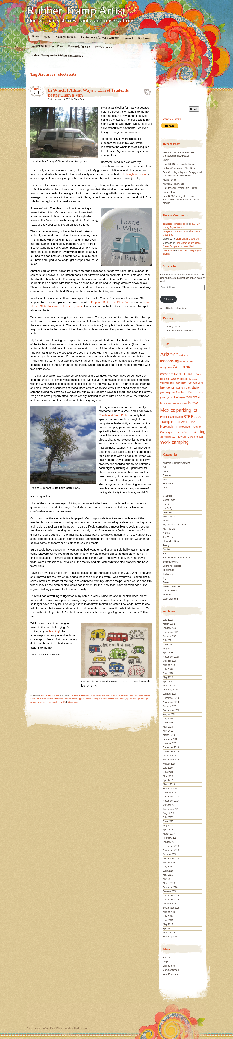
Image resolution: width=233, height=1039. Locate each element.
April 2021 (168, 652)
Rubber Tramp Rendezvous (176, 557)
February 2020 (170, 689)
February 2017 (170, 838)
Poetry (166, 545)
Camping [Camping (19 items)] (174, 379)
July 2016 (168, 866)
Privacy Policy (103, 47)
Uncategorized (170, 590)
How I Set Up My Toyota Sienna (179, 164)
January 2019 (170, 743)
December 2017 (171, 796)
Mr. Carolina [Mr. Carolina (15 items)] (173, 404)
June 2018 (168, 772)
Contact (128, 38)
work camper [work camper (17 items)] (196, 437)
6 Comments (73, 702)
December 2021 (171, 632)
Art (164, 467)
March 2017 (169, 833)
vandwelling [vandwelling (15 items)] (165, 437)
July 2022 (168, 619)
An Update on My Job (173, 184)
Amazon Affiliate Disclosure (179, 330)
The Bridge (168, 570)
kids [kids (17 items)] (172, 397)
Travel (56, 695)
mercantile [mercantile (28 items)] (193, 397)
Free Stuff (168, 483)
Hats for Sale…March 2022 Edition (180, 188)
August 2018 (169, 764)
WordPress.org (170, 974)
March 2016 (169, 883)
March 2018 (169, 784)
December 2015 (171, 895)
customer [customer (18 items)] (175, 383)
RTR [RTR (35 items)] (187, 416)
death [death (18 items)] (183, 383)
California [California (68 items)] (182, 366)
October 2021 (170, 636)
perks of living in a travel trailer (100, 699)
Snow (166, 160)
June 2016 (168, 871)
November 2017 (171, 801)
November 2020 (171, 657)
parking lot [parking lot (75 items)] (186, 410)
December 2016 (171, 846)
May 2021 (168, 648)
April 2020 (168, 681)
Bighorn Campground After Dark (179, 168)
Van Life (167, 594)
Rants (166, 553)
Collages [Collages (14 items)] (193, 379)
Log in (166, 961)
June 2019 (168, 722)
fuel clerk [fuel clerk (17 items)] (180, 387)
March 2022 (169, 624)
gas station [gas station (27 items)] (193, 387)
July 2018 (168, 768)
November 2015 (171, 899)
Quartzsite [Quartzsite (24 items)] (176, 416)
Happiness (168, 504)
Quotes (166, 549)
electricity (106, 695)
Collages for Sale (66, 37)
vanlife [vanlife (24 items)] (185, 436)
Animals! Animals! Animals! (176, 463)
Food (165, 479)
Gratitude (167, 496)
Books (166, 471)
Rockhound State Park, (113, 415)
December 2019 (171, 698)
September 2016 (171, 858)
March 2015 (169, 932)
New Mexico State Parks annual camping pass (63, 699)
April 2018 (168, 780)
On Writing (168, 537)
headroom (133, 695)
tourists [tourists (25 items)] (185, 426)
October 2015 (170, 903)
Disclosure (144, 38)
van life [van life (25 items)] (176, 436)
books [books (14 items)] (186, 356)
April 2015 (168, 928)
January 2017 (170, 842)
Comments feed (171, 970)
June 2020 (168, 673)
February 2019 (170, 739)
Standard (146, 91)
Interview (167, 512)
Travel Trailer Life (171, 586)
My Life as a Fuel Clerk (174, 524)
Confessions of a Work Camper (100, 37)
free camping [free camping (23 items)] (195, 382)
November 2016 (171, 850)
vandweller (53, 702)
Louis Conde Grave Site (187, 239)
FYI (165, 492)
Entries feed (169, 966)
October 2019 (170, 706)
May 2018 (168, 776)
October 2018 (170, 755)
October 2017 (170, 805)
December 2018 (171, 747)
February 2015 (170, 936)
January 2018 (170, 792)
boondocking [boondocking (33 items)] (169, 361)
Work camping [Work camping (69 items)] (174, 442)
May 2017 (168, 825)
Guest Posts (169, 500)
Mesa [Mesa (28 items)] (164, 403)
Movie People (170, 179)
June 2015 (168, 920)
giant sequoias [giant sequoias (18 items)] (167, 392)
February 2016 (170, 887)
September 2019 (171, 710)
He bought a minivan (134, 174)
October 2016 (170, 854)
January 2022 (170, 628)
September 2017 (171, 809)
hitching (54, 631)
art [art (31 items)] (181, 355)
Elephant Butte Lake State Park (111, 302)
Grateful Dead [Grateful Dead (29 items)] (185, 392)
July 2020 (168, 669)
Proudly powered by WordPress (41, 1028)
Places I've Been (171, 541)
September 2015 (171, 908)
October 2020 (170, 661)
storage (136, 699)
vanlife (63, 702)
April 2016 (168, 879)
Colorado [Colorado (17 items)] (165, 383)
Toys (165, 578)
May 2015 (168, 924)
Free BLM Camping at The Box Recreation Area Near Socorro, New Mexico (181, 199)
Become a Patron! (172, 118)
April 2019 (168, 731)
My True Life (47, 695)
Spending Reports (172, 566)
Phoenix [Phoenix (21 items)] (165, 416)
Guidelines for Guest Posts (47, 46)
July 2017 (168, 817)
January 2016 (170, 891)
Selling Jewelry (170, 561)
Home (35, 36)
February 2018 (170, 788)
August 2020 (169, 665)
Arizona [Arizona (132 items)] (169, 354)
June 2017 (168, 821)
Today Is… (168, 574)
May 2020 (168, 677)
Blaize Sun (79, 99)
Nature (166, 533)
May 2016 (168, 875)
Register (167, 957)
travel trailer (42, 702)
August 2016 (169, 862)
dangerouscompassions (175, 224)
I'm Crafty (168, 508)
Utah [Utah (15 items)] (181, 432)
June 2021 (168, 644)
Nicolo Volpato (80, 1028)
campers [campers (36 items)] (166, 374)
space (129, 699)
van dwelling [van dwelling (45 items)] (194, 432)
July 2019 (168, 718)
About (47, 36)
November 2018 (171, 751)
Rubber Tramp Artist (76, 10)
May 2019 (168, 726)
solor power (120, 699)
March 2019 (169, 735)
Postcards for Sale (79, 46)
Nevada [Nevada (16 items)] (183, 403)
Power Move (169, 192)
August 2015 (169, 912)
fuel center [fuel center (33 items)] (167, 387)
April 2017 (168, 829)
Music (166, 520)
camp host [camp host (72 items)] (184, 373)
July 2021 (168, 640)
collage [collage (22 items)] (184, 378)
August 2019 (169, 714)
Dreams (167, 475)
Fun (165, 487)
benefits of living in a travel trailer (86, 695)
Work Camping (170, 599)
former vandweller (119, 695)
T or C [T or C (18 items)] (177, 427)
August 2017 (169, 813)
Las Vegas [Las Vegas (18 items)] (179, 397)
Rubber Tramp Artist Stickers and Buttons (57, 55)
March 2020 (169, 685)
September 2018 (171, 759)
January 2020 (170, 694)
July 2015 (168, 916)
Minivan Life (169, 516)
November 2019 (171, 702)
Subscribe (168, 299)
